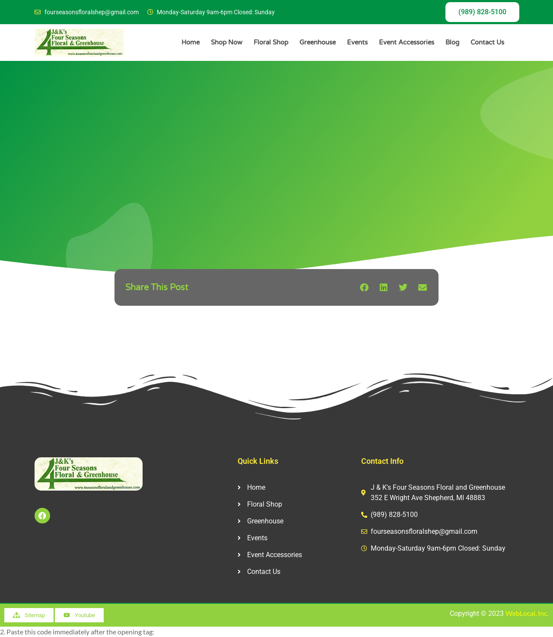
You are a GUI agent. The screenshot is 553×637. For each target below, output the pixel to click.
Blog (452, 42)
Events (357, 42)
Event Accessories (406, 42)
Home (190, 42)
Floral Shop (271, 42)
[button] (364, 287)
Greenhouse (317, 42)
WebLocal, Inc (526, 613)
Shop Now (226, 42)
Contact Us (487, 42)
